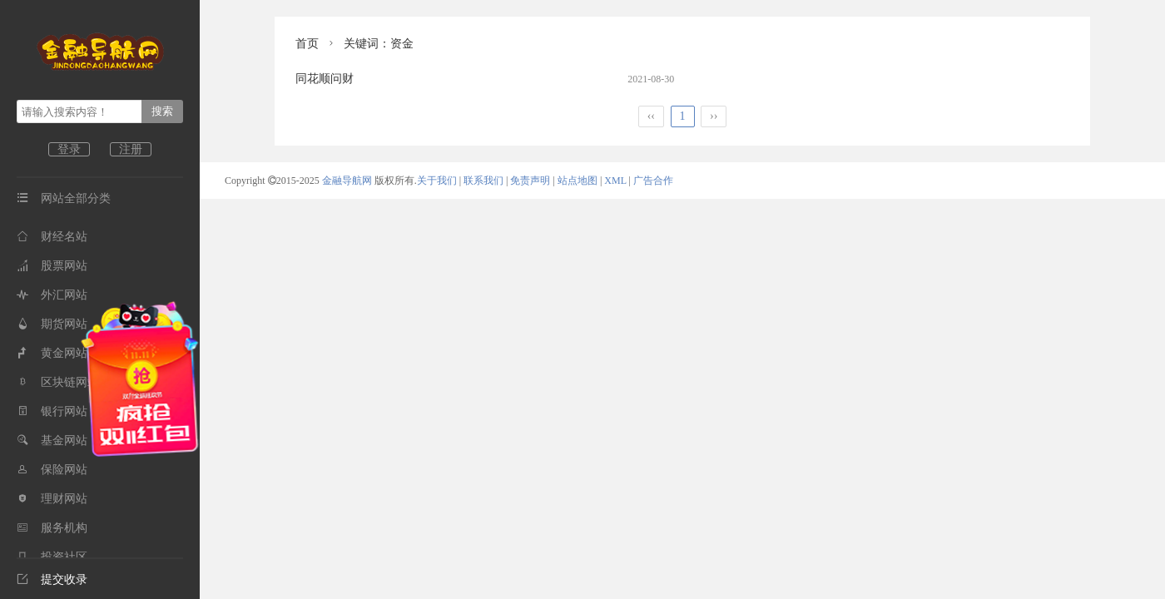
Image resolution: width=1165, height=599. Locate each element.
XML (615, 180)
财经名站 (52, 236)
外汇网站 (52, 295)
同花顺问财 (324, 78)
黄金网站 (52, 353)
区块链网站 (58, 382)
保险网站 (52, 469)
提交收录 (52, 579)
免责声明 (530, 180)
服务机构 (52, 528)
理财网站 (52, 499)
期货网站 (52, 324)
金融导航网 (348, 180)
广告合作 (653, 180)
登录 (69, 149)
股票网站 (52, 266)
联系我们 (483, 180)
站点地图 (577, 180)
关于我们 (437, 180)
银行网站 (52, 411)
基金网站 (52, 440)
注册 (130, 149)
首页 (307, 43)
